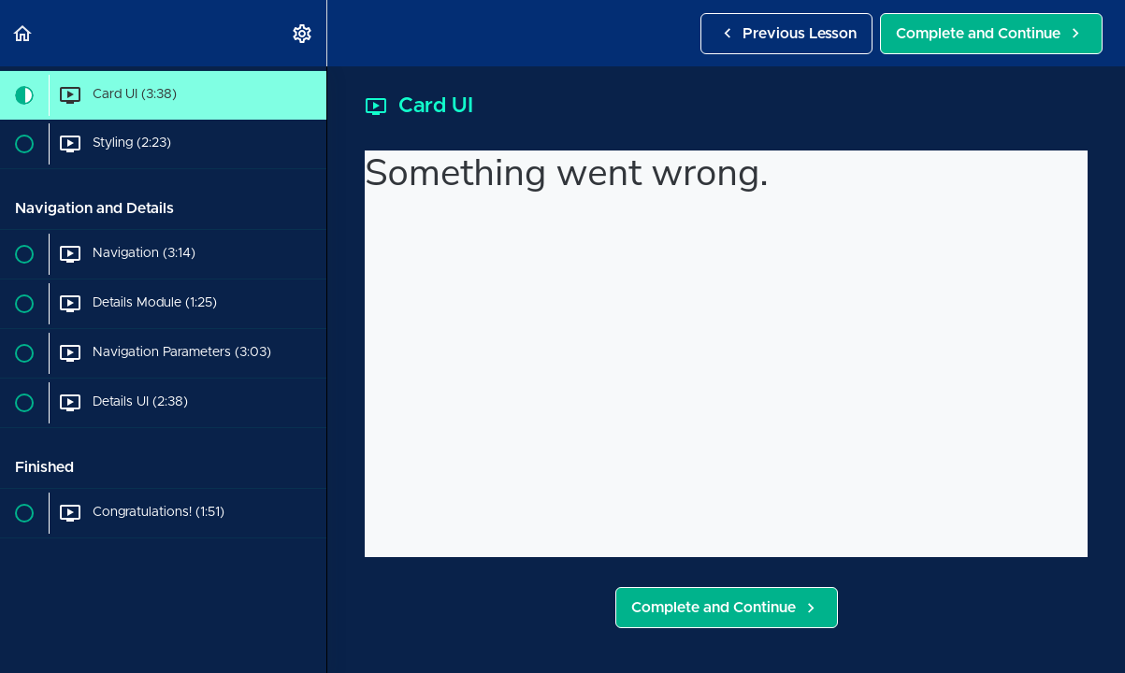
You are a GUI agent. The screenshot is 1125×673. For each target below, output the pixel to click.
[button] (23, 33)
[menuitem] (303, 33)
